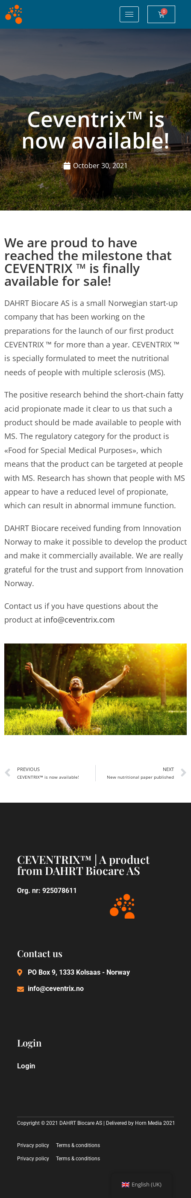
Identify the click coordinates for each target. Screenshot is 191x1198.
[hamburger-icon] (129, 14)
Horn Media (148, 1123)
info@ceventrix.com (79, 619)
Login (26, 1066)
